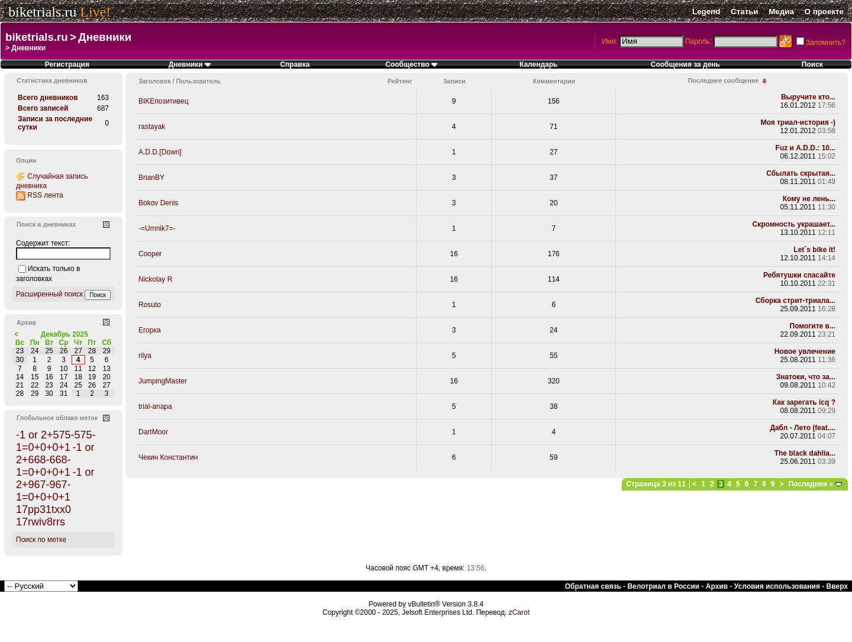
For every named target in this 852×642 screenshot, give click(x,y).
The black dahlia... (804, 453)
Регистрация (67, 64)
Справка (294, 64)
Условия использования (777, 586)
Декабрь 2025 (64, 334)
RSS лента (45, 195)
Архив (717, 586)
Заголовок (154, 81)
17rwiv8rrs (40, 522)
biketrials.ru (42, 12)
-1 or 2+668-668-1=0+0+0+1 (55, 459)
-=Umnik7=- (157, 228)
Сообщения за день (685, 64)
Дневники (104, 37)
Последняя (811, 484)
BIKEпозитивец (163, 101)
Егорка (149, 330)
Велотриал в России (663, 586)
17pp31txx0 (43, 509)
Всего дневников (48, 97)
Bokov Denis (158, 203)
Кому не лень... (809, 199)
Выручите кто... (808, 97)
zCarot (519, 612)
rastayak (151, 126)
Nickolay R (155, 279)
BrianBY (151, 177)
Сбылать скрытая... (800, 173)
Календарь (538, 64)
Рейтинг (400, 81)
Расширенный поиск (49, 294)
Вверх (837, 586)
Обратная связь (593, 586)
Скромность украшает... (794, 224)
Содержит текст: (43, 243)
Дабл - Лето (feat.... (802, 428)
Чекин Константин (168, 457)
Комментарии (553, 81)
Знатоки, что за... (805, 377)
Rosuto (149, 305)
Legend (706, 11)
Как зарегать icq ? (804, 402)
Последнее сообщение (723, 80)
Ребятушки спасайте (799, 275)
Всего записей (43, 108)
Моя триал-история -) (797, 122)
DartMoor (153, 432)
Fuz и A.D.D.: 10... (805, 148)
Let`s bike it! (814, 250)
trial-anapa (155, 406)
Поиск (812, 64)
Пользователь (198, 81)
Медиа (781, 11)
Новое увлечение (804, 351)
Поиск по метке (41, 539)
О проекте (824, 11)
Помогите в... (812, 326)
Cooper (150, 254)
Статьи (744, 11)
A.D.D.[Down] (160, 152)
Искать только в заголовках (48, 273)
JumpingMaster (162, 381)
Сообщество (411, 64)
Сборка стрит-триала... (795, 300)
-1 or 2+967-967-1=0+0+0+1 (55, 484)
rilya (144, 355)
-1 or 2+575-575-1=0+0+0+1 (56, 441)
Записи (454, 81)
